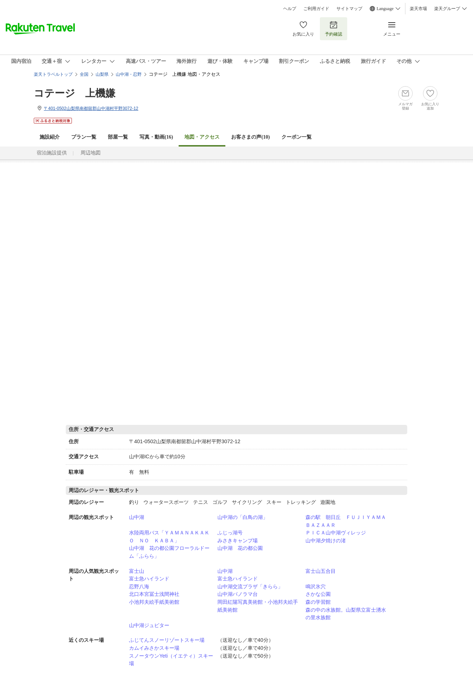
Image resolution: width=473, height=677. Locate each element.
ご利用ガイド (316, 8)
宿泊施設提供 (52, 153)
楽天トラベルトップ (53, 74)
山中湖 (136, 517)
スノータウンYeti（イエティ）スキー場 (171, 660)
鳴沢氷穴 (316, 586)
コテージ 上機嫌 (74, 93)
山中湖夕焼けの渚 (326, 540)
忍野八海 (139, 586)
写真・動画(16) (156, 137)
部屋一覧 (118, 137)
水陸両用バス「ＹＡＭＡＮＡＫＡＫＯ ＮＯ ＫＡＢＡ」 (169, 536)
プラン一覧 (83, 137)
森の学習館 (318, 602)
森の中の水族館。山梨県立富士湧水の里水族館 (346, 614)
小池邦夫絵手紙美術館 (154, 602)
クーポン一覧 (296, 137)
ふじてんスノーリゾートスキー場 (167, 640)
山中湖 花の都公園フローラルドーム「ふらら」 (169, 552)
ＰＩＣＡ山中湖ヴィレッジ (336, 532)
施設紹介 (50, 137)
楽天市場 (418, 8)
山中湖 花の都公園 (240, 548)
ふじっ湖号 (230, 532)
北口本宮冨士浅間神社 (154, 594)
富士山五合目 (321, 571)
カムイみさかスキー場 (154, 648)
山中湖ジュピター (149, 625)
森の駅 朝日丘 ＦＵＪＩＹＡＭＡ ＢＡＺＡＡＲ (348, 521)
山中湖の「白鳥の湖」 (242, 517)
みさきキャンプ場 (237, 540)
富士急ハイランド (149, 578)
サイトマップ (349, 8)
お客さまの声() (250, 137)
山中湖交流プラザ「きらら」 (250, 586)
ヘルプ (289, 8)
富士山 (136, 571)
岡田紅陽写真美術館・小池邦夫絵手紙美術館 (257, 606)
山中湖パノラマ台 (237, 594)
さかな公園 (318, 594)
